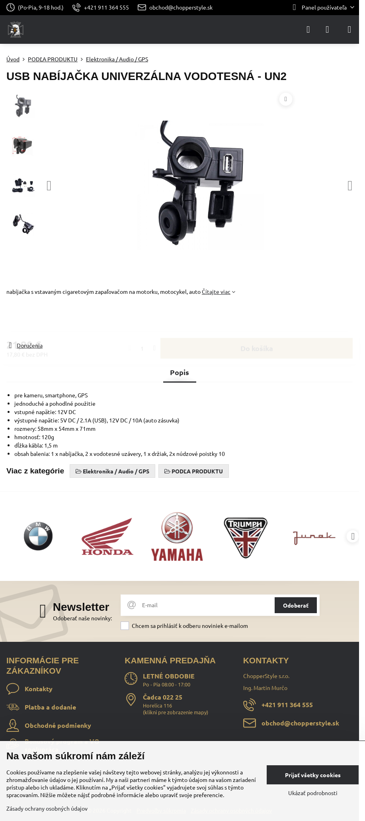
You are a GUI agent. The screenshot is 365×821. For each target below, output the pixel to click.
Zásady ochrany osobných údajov (47, 808)
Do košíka (256, 318)
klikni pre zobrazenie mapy (175, 712)
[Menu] (349, 29)
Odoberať (295, 605)
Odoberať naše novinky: (82, 618)
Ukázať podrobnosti (313, 792)
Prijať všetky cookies (313, 774)
